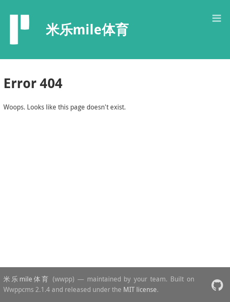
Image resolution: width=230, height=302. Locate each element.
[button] (216, 17)
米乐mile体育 (26, 279)
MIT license (140, 289)
